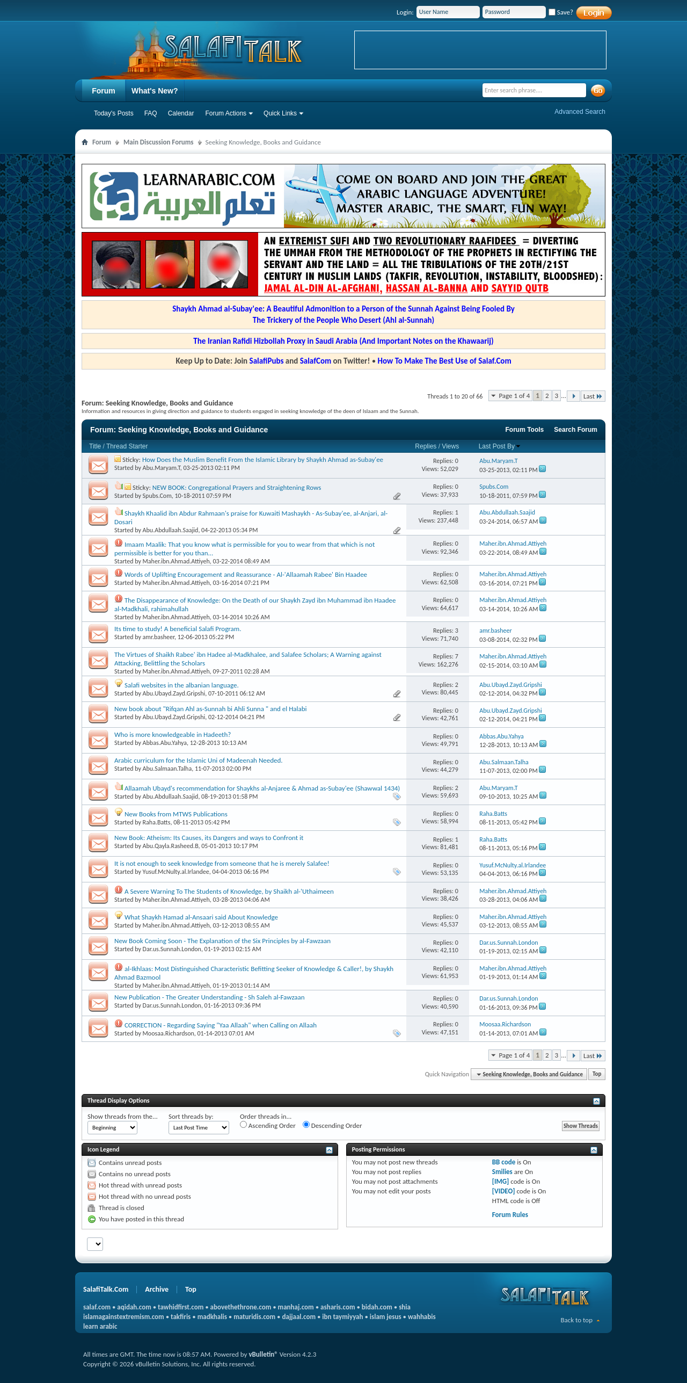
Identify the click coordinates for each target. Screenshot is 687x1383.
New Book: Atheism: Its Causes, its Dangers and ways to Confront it (208, 838)
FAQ (150, 113)
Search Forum (575, 429)
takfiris (181, 1317)
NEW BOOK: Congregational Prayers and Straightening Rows (236, 487)
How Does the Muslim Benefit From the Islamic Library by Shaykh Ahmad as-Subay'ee (262, 459)
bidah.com (377, 1307)
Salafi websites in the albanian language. (182, 685)
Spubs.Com (157, 495)
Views (450, 446)
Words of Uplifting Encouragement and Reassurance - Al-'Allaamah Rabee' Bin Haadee (246, 574)
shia (405, 1307)
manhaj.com (296, 1307)
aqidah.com (134, 1307)
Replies (425, 446)
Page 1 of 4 (514, 396)
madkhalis (212, 1317)
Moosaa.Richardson (168, 1033)
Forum (103, 90)
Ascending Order (268, 1125)
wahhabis (422, 1317)
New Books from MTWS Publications (176, 814)
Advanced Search (579, 111)
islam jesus (385, 1317)
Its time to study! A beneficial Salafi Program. (178, 629)
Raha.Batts (157, 822)
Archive (157, 1289)
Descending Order (332, 1125)
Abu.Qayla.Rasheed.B (171, 846)
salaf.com (97, 1307)
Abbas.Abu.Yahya (165, 743)
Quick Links (280, 113)
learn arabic (100, 1326)
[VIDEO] (503, 1191)
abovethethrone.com (241, 1307)
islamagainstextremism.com (123, 1317)
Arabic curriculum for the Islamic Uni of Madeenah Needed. (198, 760)
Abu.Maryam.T (161, 468)
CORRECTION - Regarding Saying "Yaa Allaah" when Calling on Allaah (221, 1025)
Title (95, 446)
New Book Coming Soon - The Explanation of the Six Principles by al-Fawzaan (222, 941)
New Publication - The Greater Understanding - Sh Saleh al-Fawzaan (209, 997)
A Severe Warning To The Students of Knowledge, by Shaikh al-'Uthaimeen (229, 891)
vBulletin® (263, 1354)
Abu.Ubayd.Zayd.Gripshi (174, 693)
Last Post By (500, 446)
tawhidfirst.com (180, 1307)
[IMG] (500, 1181)
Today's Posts (114, 113)
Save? (561, 12)
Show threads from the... (122, 1116)
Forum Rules (510, 1215)
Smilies (502, 1172)
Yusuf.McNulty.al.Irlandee (176, 871)
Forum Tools (525, 429)
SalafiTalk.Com (105, 1289)
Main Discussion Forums (158, 142)
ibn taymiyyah (342, 1317)
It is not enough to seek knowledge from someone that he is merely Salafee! (222, 863)
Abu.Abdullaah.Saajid (171, 530)
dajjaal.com (299, 1317)
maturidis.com (254, 1317)
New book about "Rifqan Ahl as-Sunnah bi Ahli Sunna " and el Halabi (210, 709)
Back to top (576, 1320)
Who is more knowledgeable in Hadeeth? (172, 734)
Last (593, 396)
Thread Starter (127, 446)
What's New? (154, 90)
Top (597, 1074)
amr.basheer (158, 637)
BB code (503, 1162)
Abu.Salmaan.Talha (167, 768)
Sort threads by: (191, 1116)
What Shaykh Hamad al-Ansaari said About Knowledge (201, 917)
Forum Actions (225, 113)
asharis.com (337, 1307)
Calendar (181, 113)
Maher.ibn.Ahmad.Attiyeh (176, 561)
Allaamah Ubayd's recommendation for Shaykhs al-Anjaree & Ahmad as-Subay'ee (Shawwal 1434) (262, 788)
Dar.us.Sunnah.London (172, 949)
